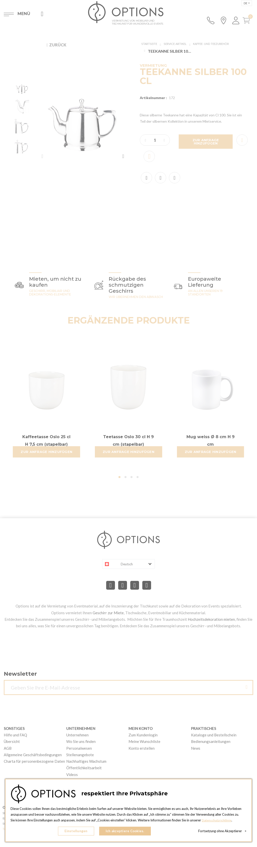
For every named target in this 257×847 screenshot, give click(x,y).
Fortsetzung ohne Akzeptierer (222, 832)
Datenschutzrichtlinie (217, 822)
